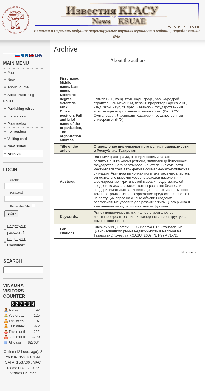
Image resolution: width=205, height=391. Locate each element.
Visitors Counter (23, 373)
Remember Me (22, 206)
